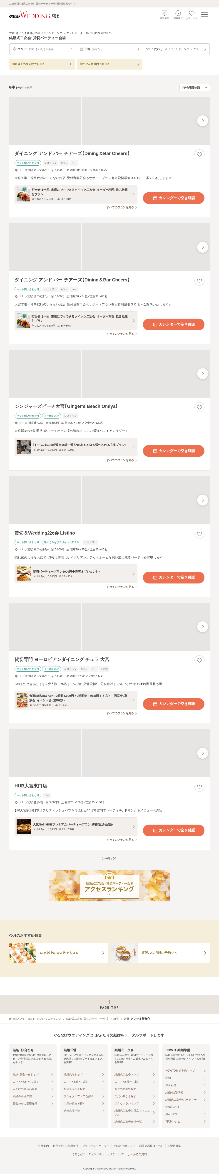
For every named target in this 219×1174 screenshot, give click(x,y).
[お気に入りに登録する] (199, 154)
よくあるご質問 (137, 1154)
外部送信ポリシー (124, 1145)
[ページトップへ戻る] (109, 1004)
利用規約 (58, 1145)
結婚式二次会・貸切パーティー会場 (87, 1018)
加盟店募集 (174, 1145)
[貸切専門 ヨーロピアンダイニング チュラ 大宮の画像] (109, 627)
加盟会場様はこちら (151, 1145)
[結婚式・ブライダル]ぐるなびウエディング (35, 1018)
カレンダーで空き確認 (173, 198)
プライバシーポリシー (96, 1145)
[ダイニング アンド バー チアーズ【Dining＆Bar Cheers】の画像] (109, 121)
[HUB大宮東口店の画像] (109, 753)
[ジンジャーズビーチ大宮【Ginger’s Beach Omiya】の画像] (109, 374)
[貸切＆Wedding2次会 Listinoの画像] (109, 500)
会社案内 (43, 1145)
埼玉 (116, 1018)
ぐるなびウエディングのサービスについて (98, 1154)
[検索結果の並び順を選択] (194, 87)
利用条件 (72, 1145)
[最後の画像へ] (202, 120)
